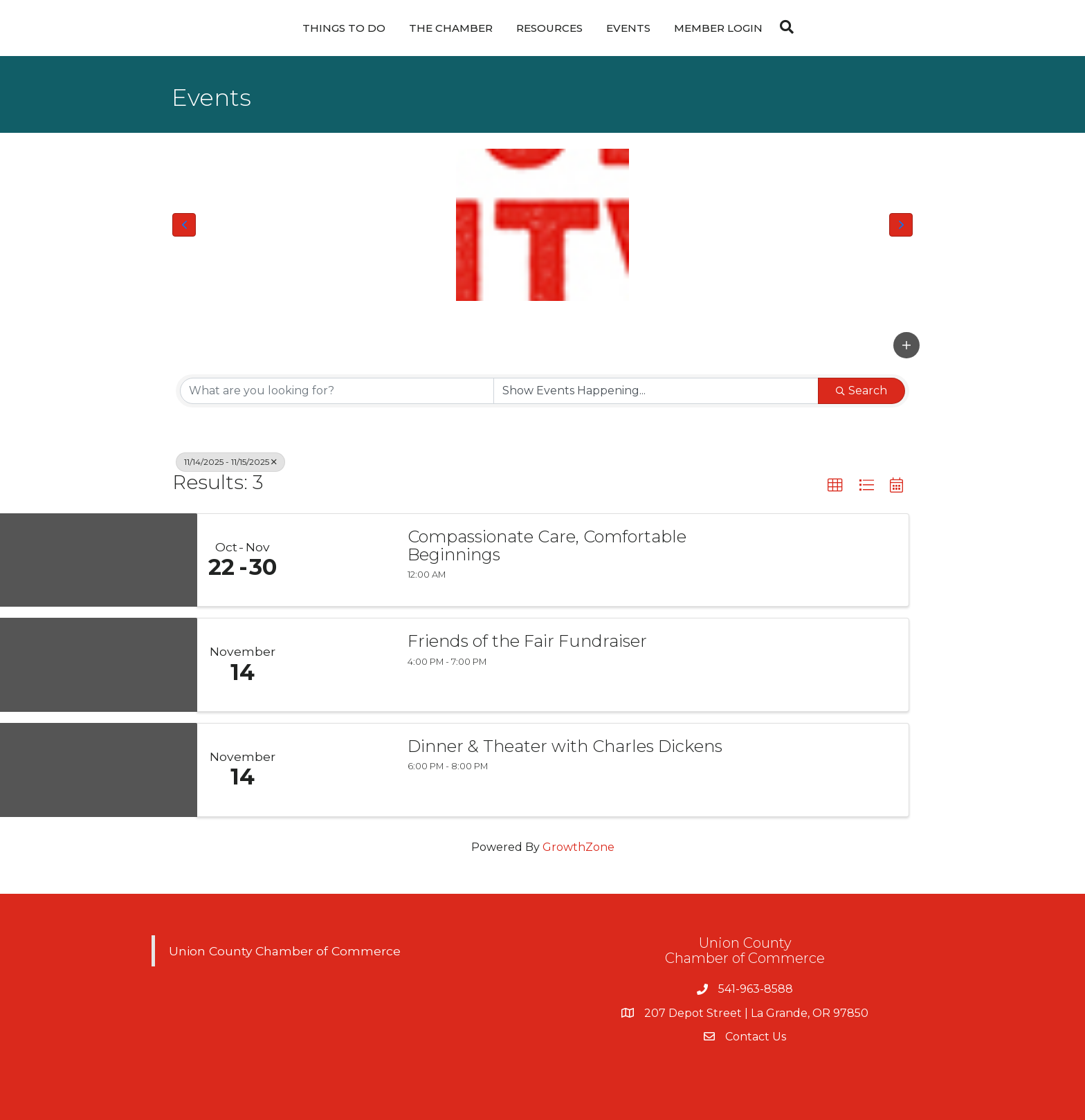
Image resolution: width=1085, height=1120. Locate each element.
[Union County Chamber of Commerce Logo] (542, 225)
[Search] (783, 27)
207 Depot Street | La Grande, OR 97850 (756, 1013)
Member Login (718, 28)
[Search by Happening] (656, 391)
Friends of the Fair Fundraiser (527, 641)
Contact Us (755, 1036)
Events (628, 28)
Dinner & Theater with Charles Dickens (565, 746)
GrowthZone (578, 847)
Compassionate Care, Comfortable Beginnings (547, 546)
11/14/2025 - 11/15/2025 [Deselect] (230, 462)
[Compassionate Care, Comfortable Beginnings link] (340, 560)
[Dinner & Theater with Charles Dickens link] (340, 770)
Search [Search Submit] (861, 390)
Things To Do (343, 28)
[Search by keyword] (337, 391)
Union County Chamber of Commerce (285, 951)
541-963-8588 (755, 988)
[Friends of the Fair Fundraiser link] (340, 665)
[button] (184, 225)
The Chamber (451, 28)
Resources (549, 28)
